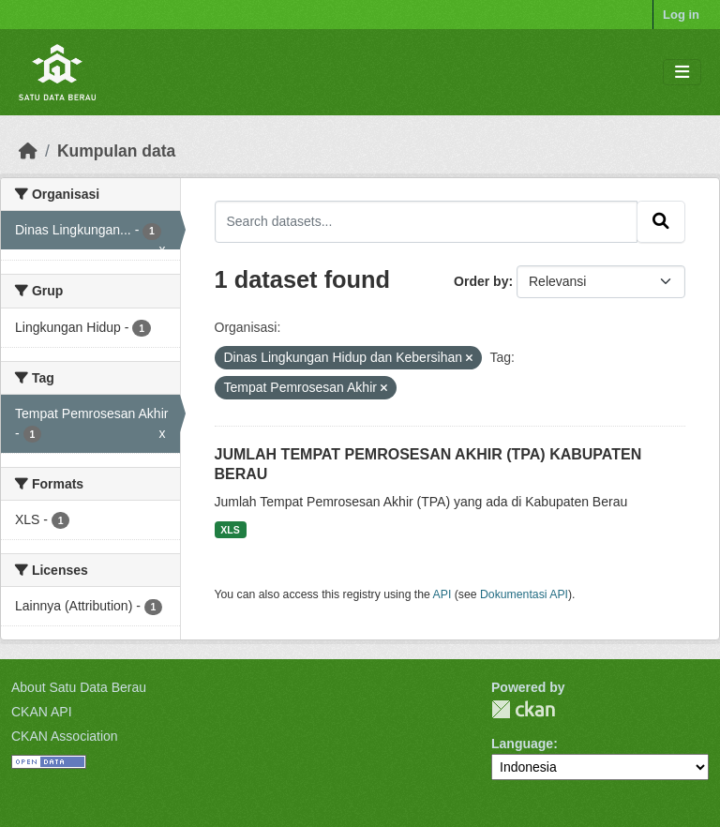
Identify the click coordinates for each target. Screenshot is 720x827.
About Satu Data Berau (78, 687)
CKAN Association (64, 736)
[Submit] (661, 221)
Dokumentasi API (524, 594)
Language (522, 743)
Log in (681, 15)
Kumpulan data (116, 151)
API (442, 594)
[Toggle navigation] (682, 72)
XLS (229, 529)
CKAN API (41, 711)
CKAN (523, 709)
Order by (481, 281)
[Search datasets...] (426, 221)
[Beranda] (28, 151)
